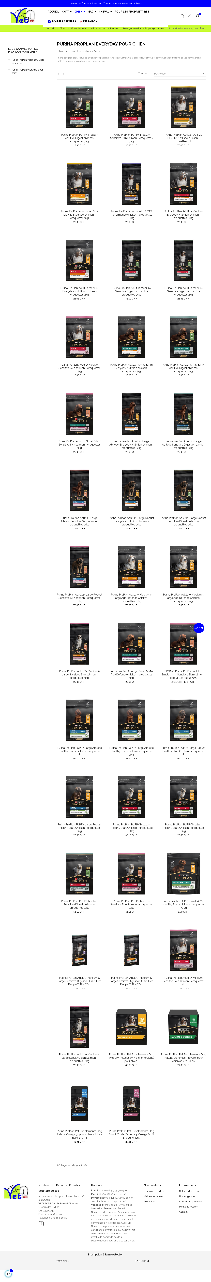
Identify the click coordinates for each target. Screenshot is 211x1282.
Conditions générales (190, 1201)
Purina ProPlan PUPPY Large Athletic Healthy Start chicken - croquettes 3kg (131, 751)
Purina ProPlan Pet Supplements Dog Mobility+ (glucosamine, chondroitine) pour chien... (131, 1058)
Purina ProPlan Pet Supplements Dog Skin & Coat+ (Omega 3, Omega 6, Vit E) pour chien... (131, 1134)
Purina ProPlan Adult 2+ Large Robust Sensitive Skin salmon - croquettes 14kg (79, 598)
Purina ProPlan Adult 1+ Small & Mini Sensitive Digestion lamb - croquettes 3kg (183, 368)
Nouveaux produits (154, 1191)
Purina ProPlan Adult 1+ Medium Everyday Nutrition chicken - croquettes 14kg (183, 215)
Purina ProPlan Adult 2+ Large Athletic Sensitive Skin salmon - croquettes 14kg (79, 521)
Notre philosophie (189, 1191)
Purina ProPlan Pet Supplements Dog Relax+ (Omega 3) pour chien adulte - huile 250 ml (79, 1134)
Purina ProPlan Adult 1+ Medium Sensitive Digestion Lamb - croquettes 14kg (131, 291)
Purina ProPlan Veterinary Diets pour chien (28, 61)
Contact (183, 1211)
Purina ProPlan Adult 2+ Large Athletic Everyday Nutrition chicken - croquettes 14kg (131, 444)
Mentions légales (188, 1206)
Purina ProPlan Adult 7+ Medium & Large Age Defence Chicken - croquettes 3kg (183, 598)
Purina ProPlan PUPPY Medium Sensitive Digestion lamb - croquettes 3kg (79, 138)
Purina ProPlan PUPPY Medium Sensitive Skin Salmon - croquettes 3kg (131, 138)
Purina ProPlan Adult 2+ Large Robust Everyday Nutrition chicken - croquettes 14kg (131, 521)
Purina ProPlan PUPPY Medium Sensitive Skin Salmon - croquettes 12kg (131, 904)
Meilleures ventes (153, 1196)
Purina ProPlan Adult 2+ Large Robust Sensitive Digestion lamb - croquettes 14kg (183, 521)
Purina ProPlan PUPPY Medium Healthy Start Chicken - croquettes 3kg (183, 828)
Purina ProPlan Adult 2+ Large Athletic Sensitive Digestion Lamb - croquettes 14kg (183, 444)
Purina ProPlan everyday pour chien (27, 71)
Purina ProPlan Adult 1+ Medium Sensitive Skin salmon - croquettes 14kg (184, 981)
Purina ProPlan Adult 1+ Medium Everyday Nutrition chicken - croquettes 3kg (79, 291)
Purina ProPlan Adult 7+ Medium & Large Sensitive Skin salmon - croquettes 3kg (79, 674)
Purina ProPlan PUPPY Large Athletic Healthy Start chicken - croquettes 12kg (79, 751)
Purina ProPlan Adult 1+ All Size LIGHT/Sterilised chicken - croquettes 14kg (183, 138)
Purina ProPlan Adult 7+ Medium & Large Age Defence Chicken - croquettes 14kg (131, 598)
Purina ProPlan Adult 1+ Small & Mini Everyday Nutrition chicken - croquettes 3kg (131, 368)
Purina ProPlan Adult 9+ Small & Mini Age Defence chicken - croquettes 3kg (131, 674)
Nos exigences (187, 1196)
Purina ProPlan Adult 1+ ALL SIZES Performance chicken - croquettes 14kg (131, 215)
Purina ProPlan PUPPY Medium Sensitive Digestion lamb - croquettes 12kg (79, 904)
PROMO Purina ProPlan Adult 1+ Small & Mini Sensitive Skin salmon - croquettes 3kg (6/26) (183, 674)
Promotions (150, 1201)
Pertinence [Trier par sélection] (180, 73)
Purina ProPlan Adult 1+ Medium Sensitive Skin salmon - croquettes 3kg (80, 368)
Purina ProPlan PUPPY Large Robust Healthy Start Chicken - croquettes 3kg (79, 828)
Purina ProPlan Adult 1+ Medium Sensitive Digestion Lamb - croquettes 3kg (183, 291)
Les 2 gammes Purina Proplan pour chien (23, 50)
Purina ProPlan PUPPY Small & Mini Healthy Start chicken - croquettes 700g (184, 904)
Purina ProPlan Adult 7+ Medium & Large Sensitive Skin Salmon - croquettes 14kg (79, 1058)
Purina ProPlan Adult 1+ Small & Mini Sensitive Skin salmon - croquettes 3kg (79, 444)
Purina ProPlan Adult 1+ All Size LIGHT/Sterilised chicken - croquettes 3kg (79, 215)
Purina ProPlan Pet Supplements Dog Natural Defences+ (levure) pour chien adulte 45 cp (183, 1058)
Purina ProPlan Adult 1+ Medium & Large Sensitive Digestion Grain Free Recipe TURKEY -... (79, 981)
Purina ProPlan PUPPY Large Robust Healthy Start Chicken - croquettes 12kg (183, 751)
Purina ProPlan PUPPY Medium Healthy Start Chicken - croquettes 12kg (131, 828)
